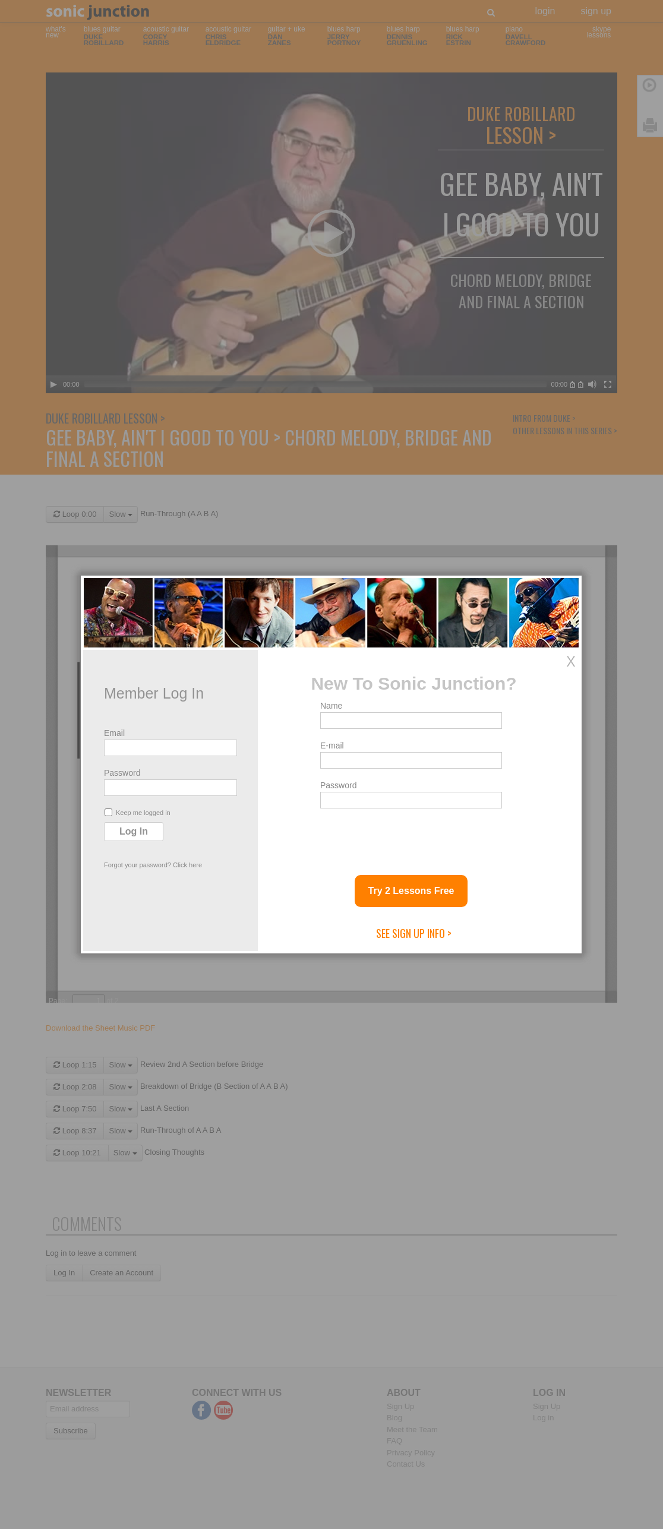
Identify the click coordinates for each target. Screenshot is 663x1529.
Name (331, 705)
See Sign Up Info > (414, 933)
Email (114, 733)
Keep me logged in (138, 812)
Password (122, 773)
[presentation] (410, 837)
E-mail (332, 745)
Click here (187, 864)
